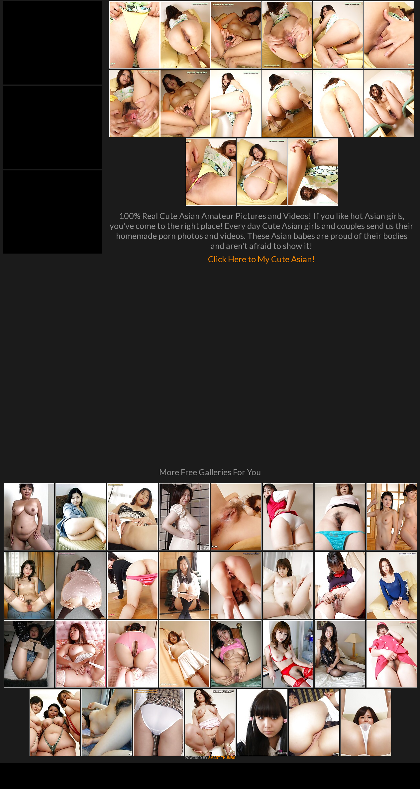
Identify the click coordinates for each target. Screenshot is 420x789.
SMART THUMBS (221, 667)
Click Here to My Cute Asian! (261, 258)
